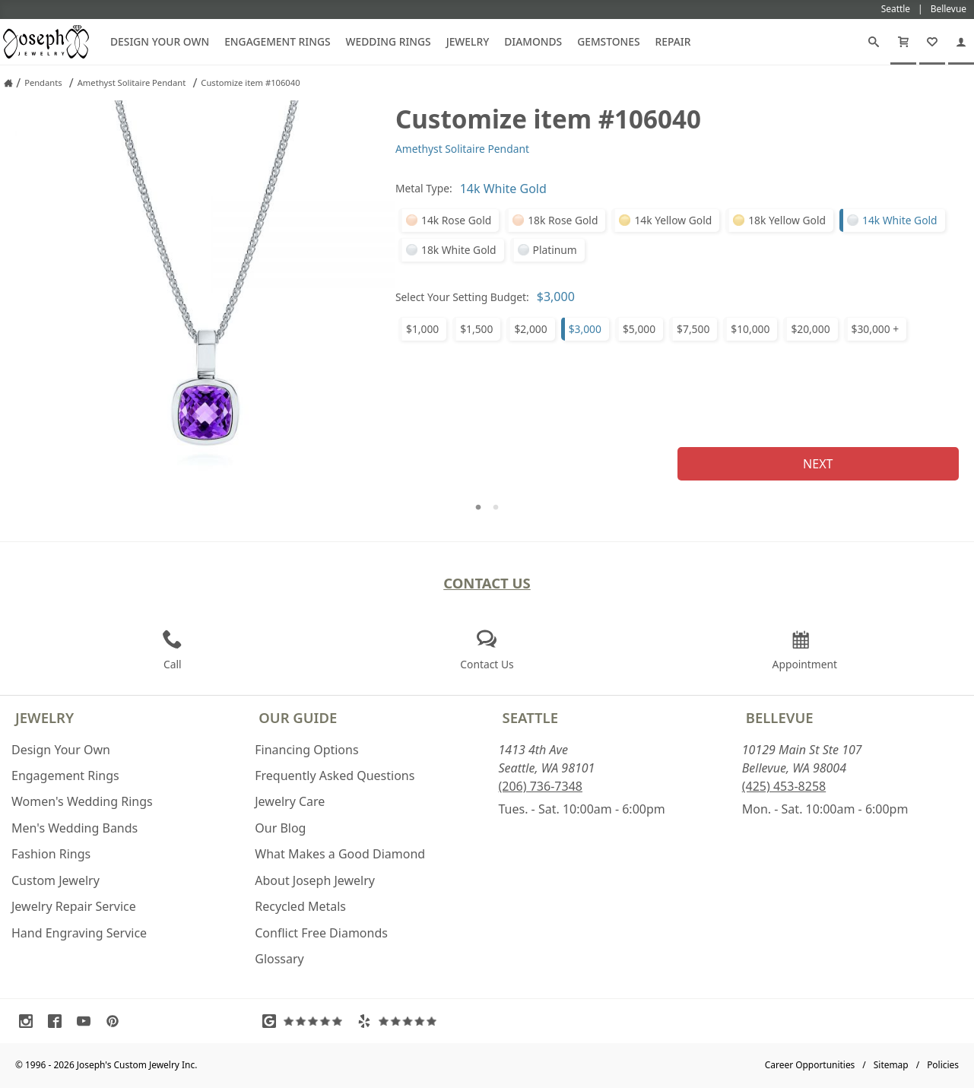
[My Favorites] (932, 42)
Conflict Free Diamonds (321, 933)
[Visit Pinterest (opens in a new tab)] (116, 1021)
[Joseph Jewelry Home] (8, 82)
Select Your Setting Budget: (462, 297)
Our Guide (298, 717)
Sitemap (891, 1064)
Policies (943, 1064)
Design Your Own (159, 41)
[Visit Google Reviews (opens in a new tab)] (305, 1021)
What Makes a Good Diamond (340, 853)
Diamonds (533, 41)
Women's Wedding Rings (82, 801)
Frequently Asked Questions (334, 775)
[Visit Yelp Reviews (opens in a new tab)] (400, 1021)
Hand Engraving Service (79, 933)
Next (818, 463)
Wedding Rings (388, 41)
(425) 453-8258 (784, 786)
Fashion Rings (50, 853)
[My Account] (961, 42)
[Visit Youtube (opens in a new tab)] (87, 1021)
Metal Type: (423, 188)
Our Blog (280, 828)
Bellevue (780, 717)
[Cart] (903, 42)
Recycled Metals (300, 906)
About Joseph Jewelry (315, 880)
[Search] (874, 42)
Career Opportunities (810, 1064)
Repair (673, 41)
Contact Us (487, 582)
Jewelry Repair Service (73, 906)
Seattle (530, 717)
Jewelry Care (290, 801)
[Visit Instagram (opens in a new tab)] (29, 1021)
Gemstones (608, 41)
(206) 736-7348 (540, 786)
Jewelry (468, 41)
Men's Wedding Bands (74, 828)
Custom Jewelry (55, 880)
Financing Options (306, 749)
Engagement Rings (277, 41)
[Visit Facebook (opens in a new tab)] (58, 1021)
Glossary (279, 958)
